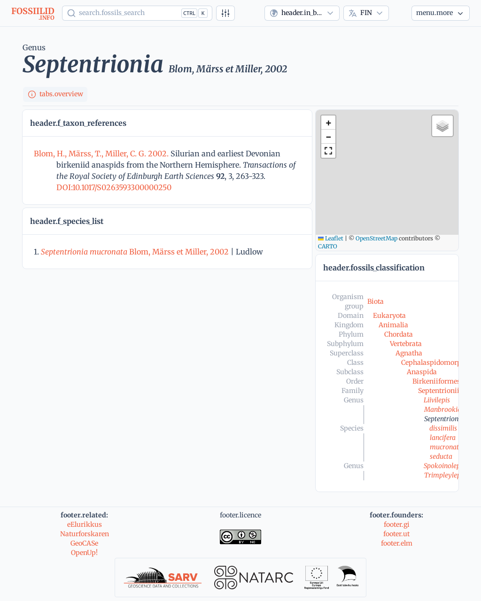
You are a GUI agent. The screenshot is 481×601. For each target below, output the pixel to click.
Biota (375, 301)
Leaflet (330, 238)
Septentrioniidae (444, 390)
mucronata (446, 447)
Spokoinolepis (444, 466)
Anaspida (422, 372)
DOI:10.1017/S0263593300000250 (113, 187)
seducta (441, 456)
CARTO (327, 246)
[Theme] (400, 13)
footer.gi (397, 524)
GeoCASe (84, 543)
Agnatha (409, 353)
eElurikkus (84, 524)
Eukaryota (389, 315)
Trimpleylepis (444, 475)
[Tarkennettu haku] (225, 13)
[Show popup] (137, 13)
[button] (328, 123)
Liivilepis (437, 400)
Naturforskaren (84, 534)
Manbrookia (442, 409)
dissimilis (443, 428)
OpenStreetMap (376, 238)
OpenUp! (84, 552)
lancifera (443, 437)
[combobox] (302, 13)
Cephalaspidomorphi (434, 362)
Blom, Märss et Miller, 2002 (135, 251)
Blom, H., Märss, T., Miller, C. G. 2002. (102, 153)
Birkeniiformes (436, 381)
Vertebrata (406, 343)
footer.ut (396, 534)
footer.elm (396, 543)
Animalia (393, 325)
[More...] (440, 13)
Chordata (398, 334)
